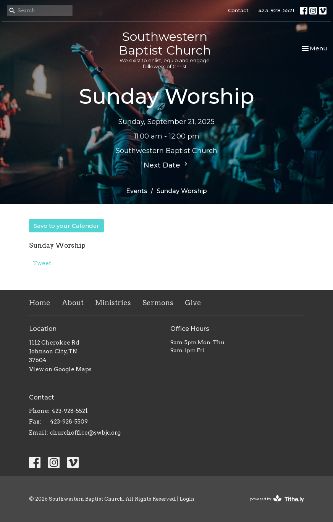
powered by (277, 498)
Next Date (166, 164)
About (73, 303)
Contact (238, 10)
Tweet (42, 263)
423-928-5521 (276, 10)
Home (39, 303)
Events (136, 191)
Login (186, 499)
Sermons (157, 303)
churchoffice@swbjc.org (85, 432)
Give (193, 303)
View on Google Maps (60, 369)
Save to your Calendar (66, 225)
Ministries (113, 303)
